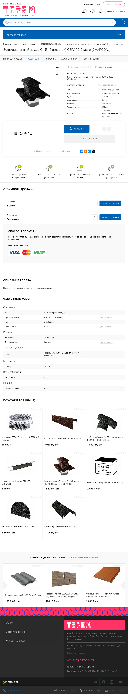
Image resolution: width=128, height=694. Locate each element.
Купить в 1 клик (89, 138)
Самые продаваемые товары (47, 557)
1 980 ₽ (21, 490)
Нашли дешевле (42, 151)
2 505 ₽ (106, 490)
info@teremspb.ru (84, 666)
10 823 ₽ (106, 446)
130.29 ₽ (12, 601)
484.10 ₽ (53, 601)
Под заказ (65, 151)
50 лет (104, 100)
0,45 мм (105, 107)
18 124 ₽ (63, 490)
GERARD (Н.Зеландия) (110, 93)
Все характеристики (107, 85)
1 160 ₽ (21, 534)
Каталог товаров (64, 34)
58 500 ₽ (21, 446)
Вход (5, 3)
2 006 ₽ (92, 601)
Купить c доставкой (110, 204)
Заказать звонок (113, 4)
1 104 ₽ (63, 534)
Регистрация (15, 3)
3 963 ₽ (63, 446)
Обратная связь (13, 690)
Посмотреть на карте (76, 653)
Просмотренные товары (83, 557)
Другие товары (106, 318)
